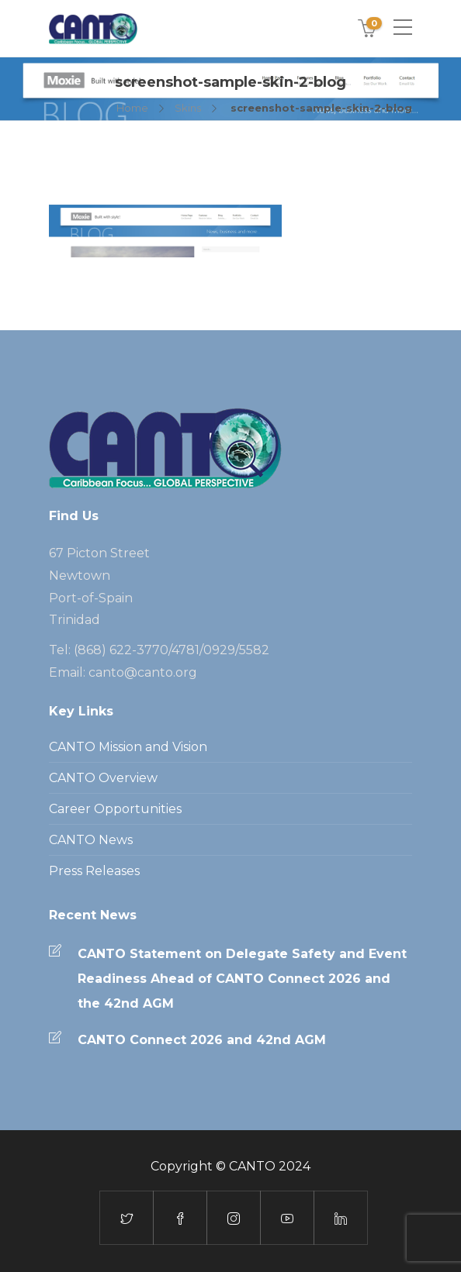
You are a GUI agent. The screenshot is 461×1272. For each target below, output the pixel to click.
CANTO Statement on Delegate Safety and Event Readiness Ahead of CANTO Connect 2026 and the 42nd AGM (242, 978)
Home (132, 108)
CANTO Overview (103, 777)
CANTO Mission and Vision (128, 746)
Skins (188, 108)
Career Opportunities (115, 808)
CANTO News (91, 839)
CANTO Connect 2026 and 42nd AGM (202, 1039)
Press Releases (94, 871)
